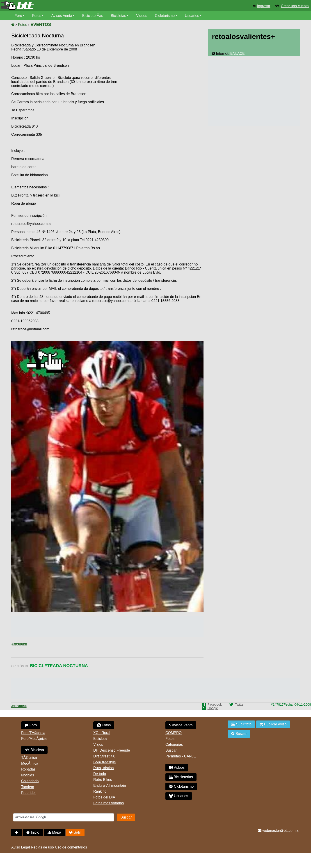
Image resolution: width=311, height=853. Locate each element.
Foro (18, 16)
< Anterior (15, 644)
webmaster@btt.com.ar (279, 830)
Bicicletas (119, 16)
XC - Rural (101, 733)
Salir (75, 832)
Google (213, 708)
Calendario (30, 781)
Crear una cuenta (295, 6)
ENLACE (237, 53)
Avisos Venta (61, 16)
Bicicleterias (181, 777)
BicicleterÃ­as (92, 16)
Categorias (174, 744)
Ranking (100, 791)
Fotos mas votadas (108, 803)
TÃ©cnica (29, 757)
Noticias (27, 775)
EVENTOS (40, 24)
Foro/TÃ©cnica (33, 733)
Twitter (239, 704)
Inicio (32, 832)
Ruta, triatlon (103, 768)
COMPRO (173, 733)
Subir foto (241, 724)
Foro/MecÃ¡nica (34, 739)
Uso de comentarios (71, 847)
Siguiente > (23, 644)
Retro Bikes (102, 780)
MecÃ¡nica (29, 763)
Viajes (98, 744)
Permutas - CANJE (180, 756)
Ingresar (263, 6)
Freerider (28, 793)
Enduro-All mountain (109, 785)
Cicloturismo (165, 16)
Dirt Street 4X (104, 756)
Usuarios (192, 16)
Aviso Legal (20, 847)
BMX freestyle (104, 762)
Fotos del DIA (104, 797)
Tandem (27, 787)
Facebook (215, 704)
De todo (99, 774)
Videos (141, 16)
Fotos (36, 16)
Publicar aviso (273, 724)
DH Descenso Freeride (111, 750)
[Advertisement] (165, 77)
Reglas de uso (42, 847)
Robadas (28, 769)
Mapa (54, 832)
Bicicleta (34, 750)
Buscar (171, 750)
